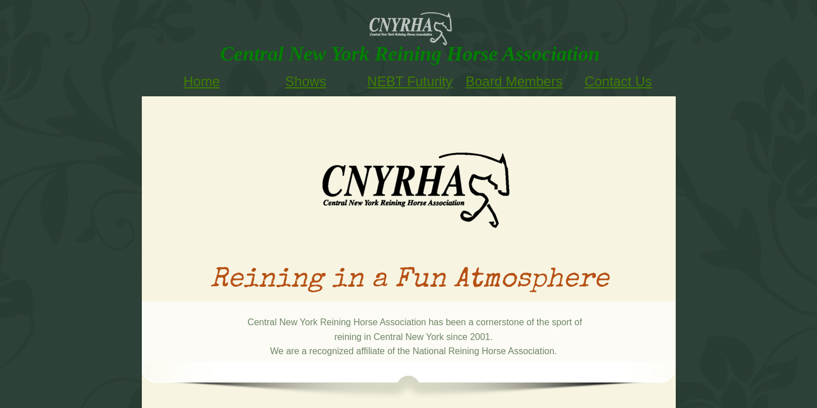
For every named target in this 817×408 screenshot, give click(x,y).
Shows (305, 81)
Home (201, 81)
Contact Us (618, 81)
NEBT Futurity (409, 81)
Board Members (514, 81)
